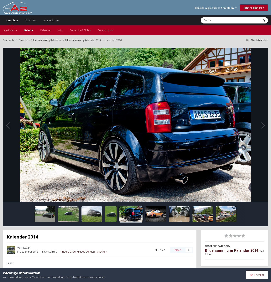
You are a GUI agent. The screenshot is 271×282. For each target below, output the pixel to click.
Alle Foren (10, 30)
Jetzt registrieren (254, 7)
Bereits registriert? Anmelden (216, 8)
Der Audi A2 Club (80, 30)
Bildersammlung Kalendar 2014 (231, 250)
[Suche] (222, 20)
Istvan (26, 247)
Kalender (45, 30)
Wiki (60, 30)
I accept (257, 275)
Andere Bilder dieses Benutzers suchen (84, 251)
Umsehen (12, 22)
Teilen (160, 250)
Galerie (28, 30)
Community (105, 30)
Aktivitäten (31, 20)
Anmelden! (51, 20)
